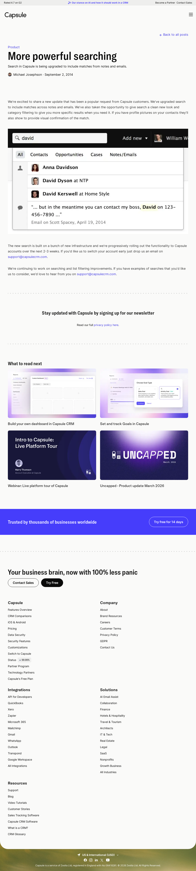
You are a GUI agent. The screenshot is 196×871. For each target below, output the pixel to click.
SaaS (103, 753)
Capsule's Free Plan (20, 678)
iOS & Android (17, 622)
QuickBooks (15, 703)
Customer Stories (19, 809)
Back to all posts (175, 34)
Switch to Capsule (19, 653)
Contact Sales (184, 3)
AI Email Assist (109, 696)
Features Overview (20, 609)
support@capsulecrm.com (27, 257)
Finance (105, 709)
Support (13, 790)
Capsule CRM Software (23, 821)
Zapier (12, 715)
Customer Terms (110, 628)
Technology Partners (21, 672)
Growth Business (110, 765)
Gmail (11, 734)
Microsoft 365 (17, 722)
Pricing (12, 628)
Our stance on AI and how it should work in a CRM (100, 3)
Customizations (18, 647)
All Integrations (17, 765)
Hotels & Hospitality (112, 715)
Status (19, 660)
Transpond (15, 753)
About (104, 609)
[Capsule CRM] (15, 15)
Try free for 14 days (168, 522)
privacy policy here (106, 325)
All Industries (108, 772)
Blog (11, 796)
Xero (11, 709)
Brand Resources (111, 616)
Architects (106, 728)
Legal (103, 747)
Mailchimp (14, 728)
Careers (105, 622)
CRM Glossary (17, 834)
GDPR (104, 641)
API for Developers (20, 696)
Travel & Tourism (110, 722)
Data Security (16, 634)
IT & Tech (106, 734)
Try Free (52, 583)
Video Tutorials (17, 802)
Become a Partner (165, 3)
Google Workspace (20, 759)
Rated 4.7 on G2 (13, 3)
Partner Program (18, 666)
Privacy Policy (109, 634)
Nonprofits (107, 759)
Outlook (13, 747)
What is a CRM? (18, 827)
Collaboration (108, 703)
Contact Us (107, 647)
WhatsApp (14, 740)
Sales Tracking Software (23, 815)
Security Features (19, 641)
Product (14, 47)
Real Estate (107, 740)
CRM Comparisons (19, 616)
